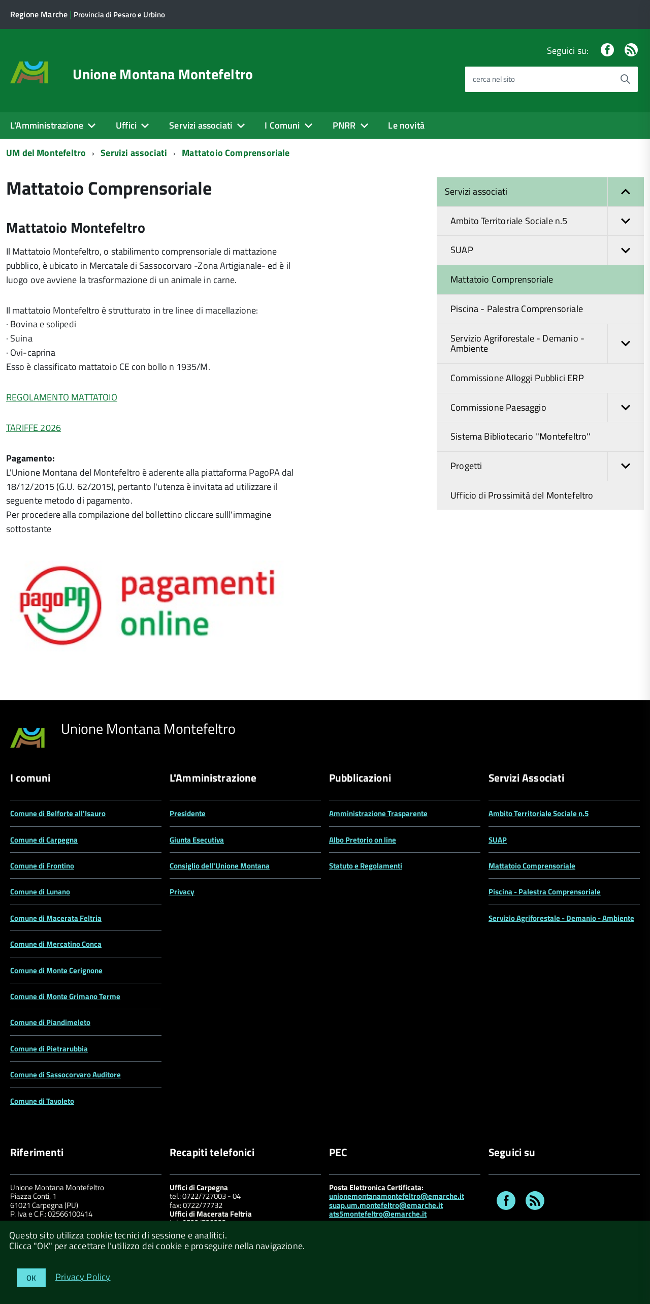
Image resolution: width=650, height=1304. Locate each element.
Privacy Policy (83, 1276)
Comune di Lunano (40, 891)
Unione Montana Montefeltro (163, 74)
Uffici (126, 125)
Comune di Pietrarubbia (49, 1048)
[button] (625, 191)
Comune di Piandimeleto (50, 1022)
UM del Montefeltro (46, 153)
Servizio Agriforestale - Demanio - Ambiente (547, 343)
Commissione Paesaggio (547, 407)
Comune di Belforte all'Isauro (58, 813)
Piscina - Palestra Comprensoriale (516, 309)
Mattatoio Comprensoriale (235, 153)
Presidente (188, 813)
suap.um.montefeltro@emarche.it (386, 1205)
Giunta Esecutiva (197, 840)
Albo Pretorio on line (362, 840)
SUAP (547, 250)
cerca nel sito (494, 79)
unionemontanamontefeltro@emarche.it (396, 1196)
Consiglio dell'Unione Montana (220, 866)
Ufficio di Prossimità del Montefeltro (522, 495)
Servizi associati (200, 125)
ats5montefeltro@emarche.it (378, 1214)
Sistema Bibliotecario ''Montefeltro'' (520, 436)
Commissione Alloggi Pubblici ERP (517, 378)
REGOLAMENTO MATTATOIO (61, 397)
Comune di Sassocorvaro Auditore (65, 1074)
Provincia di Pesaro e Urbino (119, 14)
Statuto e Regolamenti (365, 866)
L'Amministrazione (46, 125)
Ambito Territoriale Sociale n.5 (547, 221)
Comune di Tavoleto (42, 1101)
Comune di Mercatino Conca (56, 944)
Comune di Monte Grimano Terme (65, 996)
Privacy (182, 891)
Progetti (547, 466)
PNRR (344, 125)
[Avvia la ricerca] (625, 79)
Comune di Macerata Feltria (56, 918)
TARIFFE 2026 (33, 427)
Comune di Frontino (42, 866)
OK (31, 1278)
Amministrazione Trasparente (378, 813)
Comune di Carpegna (44, 840)
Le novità (406, 125)
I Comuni (282, 125)
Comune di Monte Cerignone (56, 970)
